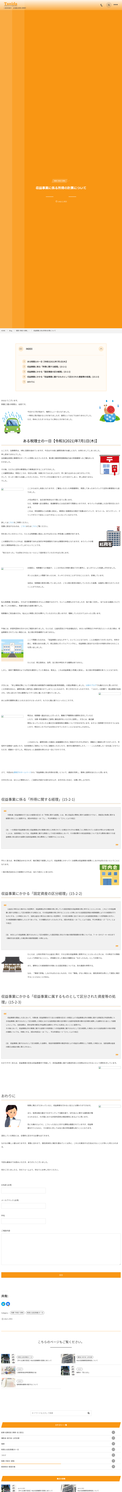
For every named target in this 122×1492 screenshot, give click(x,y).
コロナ (58, 1455)
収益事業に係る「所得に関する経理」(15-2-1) (47, 366)
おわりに (31, 381)
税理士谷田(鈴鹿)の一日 (35, 1313)
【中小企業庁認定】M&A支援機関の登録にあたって (34, 1362)
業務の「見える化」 (83, 1374)
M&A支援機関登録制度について (87, 1362)
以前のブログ (91, 685)
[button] (101, 348)
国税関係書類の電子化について (27, 1386)
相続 (58, 1443)
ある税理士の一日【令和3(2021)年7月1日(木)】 (47, 361)
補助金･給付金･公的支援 (58, 1438)
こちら (11, 522)
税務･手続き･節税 (17, 1313)
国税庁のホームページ (22, 772)
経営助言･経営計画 (58, 1466)
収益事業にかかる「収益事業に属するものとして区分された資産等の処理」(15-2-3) (63, 376)
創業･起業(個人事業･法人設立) (58, 1432)
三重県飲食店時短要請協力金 (26, 1374)
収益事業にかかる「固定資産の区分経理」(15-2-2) (48, 371)
